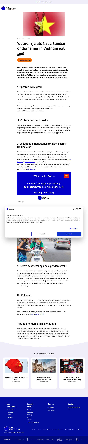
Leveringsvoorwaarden (52, 429)
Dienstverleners (11, 410)
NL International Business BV (64, 429)
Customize (44, 234)
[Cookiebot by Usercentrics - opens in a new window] (73, 209)
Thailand (29, 419)
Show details (74, 229)
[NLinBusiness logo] (9, 8)
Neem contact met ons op (74, 409)
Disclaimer (34, 429)
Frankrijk (29, 414)
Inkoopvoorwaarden (42, 429)
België (29, 410)
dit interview (31, 169)
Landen (9, 414)
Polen (28, 417)
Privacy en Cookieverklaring (78, 429)
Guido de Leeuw (30, 162)
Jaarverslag (51, 407)
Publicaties (10, 417)
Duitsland (30, 412)
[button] (16, 373)
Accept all (69, 234)
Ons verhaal (51, 410)
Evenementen (10, 412)
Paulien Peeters (22, 314)
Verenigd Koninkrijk (33, 422)
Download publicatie (25, 60)
